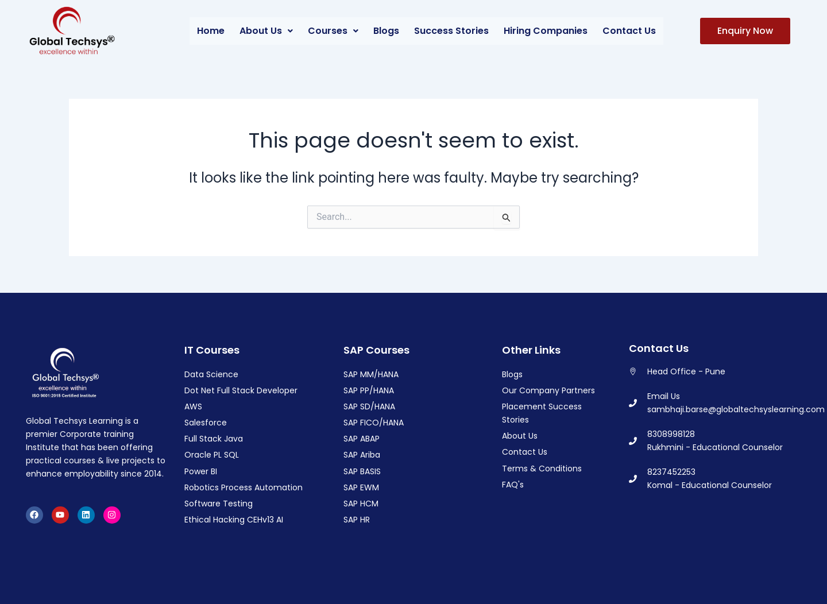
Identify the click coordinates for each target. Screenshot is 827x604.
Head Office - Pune (686, 371)
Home (211, 30)
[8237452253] (633, 479)
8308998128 (671, 434)
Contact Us (629, 30)
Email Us (663, 396)
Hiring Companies (546, 30)
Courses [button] (333, 30)
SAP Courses (376, 350)
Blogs (386, 30)
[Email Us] (633, 403)
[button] (266, 31)
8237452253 (671, 472)
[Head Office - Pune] (633, 371)
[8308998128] (633, 441)
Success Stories (451, 30)
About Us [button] (266, 30)
